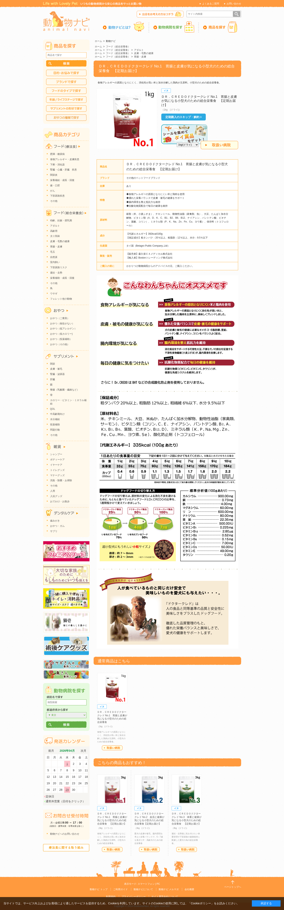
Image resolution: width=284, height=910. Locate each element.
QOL (52, 409)
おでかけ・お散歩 (60, 501)
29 (67, 789)
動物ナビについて (143, 889)
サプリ (53, 531)
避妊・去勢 (56, 272)
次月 (83, 750)
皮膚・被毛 (56, 368)
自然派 (53, 257)
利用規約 (111, 896)
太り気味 (55, 236)
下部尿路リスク (58, 267)
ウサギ (53, 293)
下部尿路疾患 (57, 195)
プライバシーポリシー (133, 896)
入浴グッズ (56, 496)
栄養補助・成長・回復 (62, 278)
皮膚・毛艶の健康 (143, 53)
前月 (51, 750)
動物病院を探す (174, 27)
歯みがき (55, 520)
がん (52, 190)
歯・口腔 (55, 185)
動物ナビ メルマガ (169, 889)
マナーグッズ (57, 475)
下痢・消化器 (57, 164)
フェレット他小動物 (61, 298)
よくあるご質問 (210, 3)
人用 (52, 491)
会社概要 (189, 889)
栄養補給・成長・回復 (62, 180)
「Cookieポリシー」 (201, 903)
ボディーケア (57, 459)
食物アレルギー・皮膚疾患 (64, 159)
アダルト (139, 50)
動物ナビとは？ (126, 27)
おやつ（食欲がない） (62, 323)
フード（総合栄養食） (118, 46)
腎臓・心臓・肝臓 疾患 (63, 169)
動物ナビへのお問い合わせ (64, 833)
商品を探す (220, 27)
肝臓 (52, 379)
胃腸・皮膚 (140, 56)
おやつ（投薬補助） (61, 339)
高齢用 (53, 231)
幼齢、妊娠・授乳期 (61, 220)
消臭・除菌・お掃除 (61, 480)
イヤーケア (56, 464)
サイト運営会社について (164, 896)
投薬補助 (55, 424)
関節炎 (53, 174)
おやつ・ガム (57, 526)
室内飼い (55, 262)
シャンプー (56, 454)
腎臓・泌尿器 (57, 374)
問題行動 (55, 429)
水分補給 (55, 419)
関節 (52, 363)
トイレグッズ (57, 470)
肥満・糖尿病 (57, 154)
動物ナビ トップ (98, 889)
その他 (53, 201)
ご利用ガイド (120, 889)
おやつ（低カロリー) (61, 333)
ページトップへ (232, 887)
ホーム (98, 41)
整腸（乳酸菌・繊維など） (64, 389)
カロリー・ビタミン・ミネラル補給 (68, 402)
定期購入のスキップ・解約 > (183, 117)
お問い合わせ (234, 3)
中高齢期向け (57, 414)
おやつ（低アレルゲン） (63, 328)
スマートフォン (146, 883)
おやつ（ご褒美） (60, 318)
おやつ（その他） (60, 344)
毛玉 (52, 251)
